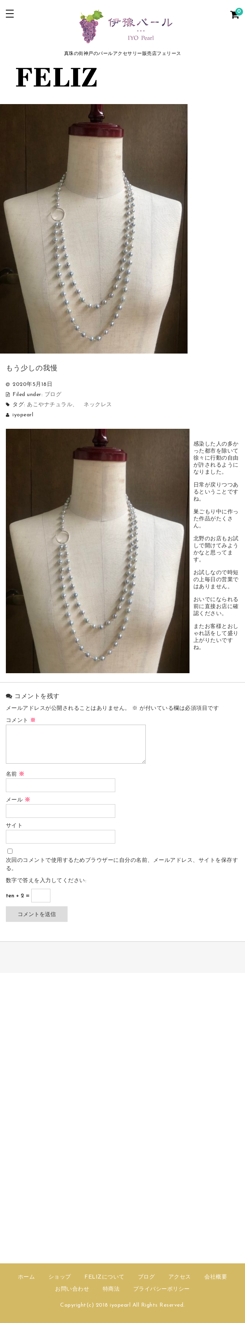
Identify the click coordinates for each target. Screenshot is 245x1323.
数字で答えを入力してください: (46, 881)
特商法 (111, 1289)
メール (18, 800)
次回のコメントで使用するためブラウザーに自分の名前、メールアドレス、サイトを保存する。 (122, 865)
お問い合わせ (72, 1289)
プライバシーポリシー (161, 1289)
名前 (15, 774)
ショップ (59, 1277)
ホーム (26, 1277)
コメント (21, 720)
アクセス (179, 1277)
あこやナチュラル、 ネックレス (69, 405)
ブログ (53, 395)
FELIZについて (104, 1277)
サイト (14, 826)
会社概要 (215, 1277)
